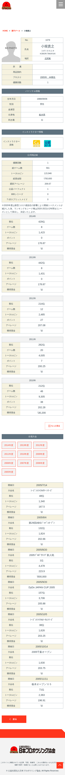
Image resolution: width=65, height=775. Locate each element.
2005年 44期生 (47, 77)
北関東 (48, 58)
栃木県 (42, 115)
